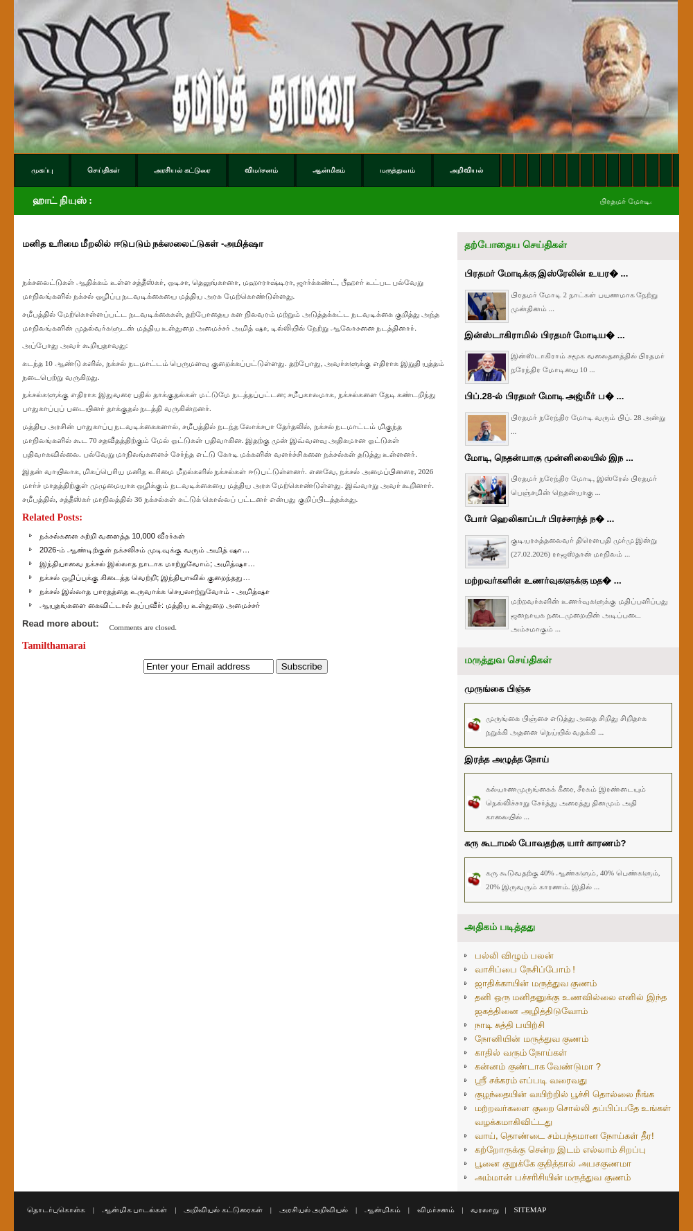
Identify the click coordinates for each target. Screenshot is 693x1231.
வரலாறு (485, 1209)
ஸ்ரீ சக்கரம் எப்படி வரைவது (531, 1080)
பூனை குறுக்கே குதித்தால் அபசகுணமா (553, 1163)
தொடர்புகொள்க (56, 1209)
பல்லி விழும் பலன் (514, 955)
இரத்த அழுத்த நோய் (506, 759)
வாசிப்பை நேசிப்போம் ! (525, 969)
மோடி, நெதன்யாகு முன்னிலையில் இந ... (548, 458)
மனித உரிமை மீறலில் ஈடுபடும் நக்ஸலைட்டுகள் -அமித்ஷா (142, 243)
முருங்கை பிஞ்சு (497, 688)
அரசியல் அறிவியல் (314, 1209)
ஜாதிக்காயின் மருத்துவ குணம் (536, 983)
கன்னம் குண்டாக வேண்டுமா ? (538, 1066)
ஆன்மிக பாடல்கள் (135, 1209)
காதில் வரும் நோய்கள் (521, 1052)
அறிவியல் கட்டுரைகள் (223, 1209)
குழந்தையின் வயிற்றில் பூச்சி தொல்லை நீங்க (564, 1094)
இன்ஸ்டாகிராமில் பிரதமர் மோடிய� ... (544, 335)
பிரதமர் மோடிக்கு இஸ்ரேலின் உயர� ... (546, 273)
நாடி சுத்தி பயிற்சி (510, 1025)
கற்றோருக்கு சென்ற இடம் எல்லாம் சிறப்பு (560, 1149)
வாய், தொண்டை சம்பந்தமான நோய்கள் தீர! (564, 1135)
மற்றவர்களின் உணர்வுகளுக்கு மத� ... (543, 580)
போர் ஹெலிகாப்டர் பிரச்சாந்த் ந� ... (539, 519)
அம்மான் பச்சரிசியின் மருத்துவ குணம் (553, 1177)
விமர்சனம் (436, 1209)
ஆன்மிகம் (383, 1209)
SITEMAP (530, 1209)
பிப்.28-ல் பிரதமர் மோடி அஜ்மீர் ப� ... (544, 396)
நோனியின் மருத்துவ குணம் (531, 1038)
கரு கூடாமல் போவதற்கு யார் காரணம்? (545, 843)
